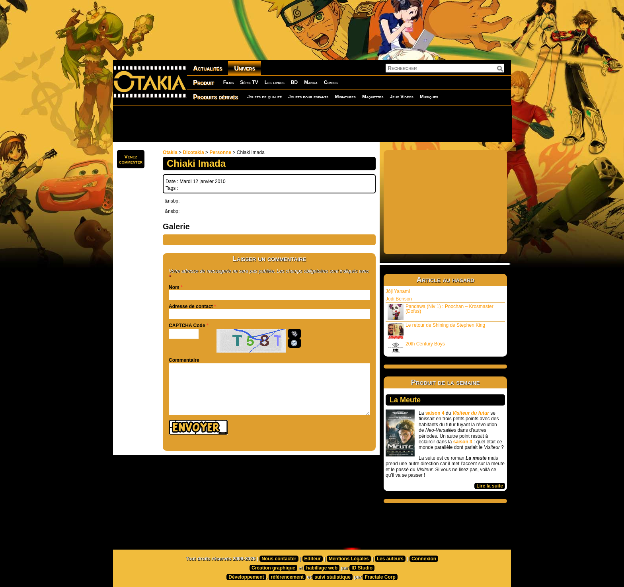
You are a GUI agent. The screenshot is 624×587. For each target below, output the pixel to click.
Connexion (423, 559)
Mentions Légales (349, 559)
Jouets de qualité (264, 96)
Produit (203, 82)
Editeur (312, 559)
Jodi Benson (399, 299)
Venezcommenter (130, 159)
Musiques (429, 96)
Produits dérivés (215, 97)
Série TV (249, 82)
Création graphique (273, 568)
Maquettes (373, 96)
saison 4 (435, 413)
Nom (174, 287)
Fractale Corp (380, 577)
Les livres (275, 82)
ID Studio (361, 568)
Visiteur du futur (470, 413)
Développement (246, 577)
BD (294, 82)
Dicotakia (193, 152)
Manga (311, 82)
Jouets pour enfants (308, 96)
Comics (331, 82)
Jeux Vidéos (401, 96)
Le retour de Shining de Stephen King (436, 330)
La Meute (405, 400)
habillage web (321, 568)
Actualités (207, 68)
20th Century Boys (416, 347)
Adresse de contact (191, 306)
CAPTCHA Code (187, 325)
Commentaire (184, 360)
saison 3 (462, 442)
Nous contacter (278, 559)
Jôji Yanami (398, 291)
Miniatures (345, 96)
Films (228, 82)
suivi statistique (332, 577)
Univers (244, 68)
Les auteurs (390, 559)
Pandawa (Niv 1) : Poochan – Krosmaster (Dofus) (440, 312)
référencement (287, 577)
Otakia (170, 152)
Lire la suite (489, 486)
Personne (220, 152)
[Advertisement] (312, 123)
